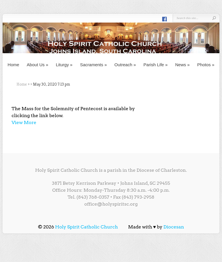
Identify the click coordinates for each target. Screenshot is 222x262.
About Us (37, 64)
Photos (205, 64)
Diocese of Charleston (161, 170)
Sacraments (93, 64)
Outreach (125, 64)
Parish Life (155, 64)
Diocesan (173, 227)
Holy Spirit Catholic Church (86, 227)
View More (24, 122)
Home (13, 64)
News (182, 64)
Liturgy (64, 64)
